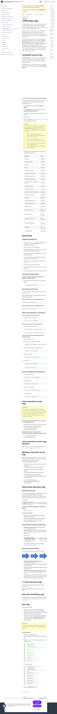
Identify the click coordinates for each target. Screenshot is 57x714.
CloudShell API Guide (5, 12)
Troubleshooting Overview (7, 24)
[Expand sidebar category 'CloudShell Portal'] (19, 11)
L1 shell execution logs (52, 54)
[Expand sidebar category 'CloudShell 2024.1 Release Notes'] (19, 54)
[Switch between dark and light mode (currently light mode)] (42, 2)
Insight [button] (3, 40)
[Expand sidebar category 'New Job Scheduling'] (19, 15)
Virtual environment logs (53, 50)
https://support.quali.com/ (39, 119)
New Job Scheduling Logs (52, 56)
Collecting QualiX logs (53, 11)
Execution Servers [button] (5, 48)
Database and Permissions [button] (7, 32)
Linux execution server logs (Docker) (52, 30)
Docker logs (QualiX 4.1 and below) (53, 19)
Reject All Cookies (37, 706)
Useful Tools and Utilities (7, 30)
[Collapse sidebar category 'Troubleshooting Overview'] (19, 25)
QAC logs (51, 58)
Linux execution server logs (52, 27)
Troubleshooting (4, 22)
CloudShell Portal (4, 10)
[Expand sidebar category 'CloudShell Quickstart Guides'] (19, 9)
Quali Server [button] (4, 44)
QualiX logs (52, 8)
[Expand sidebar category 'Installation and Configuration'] (19, 17)
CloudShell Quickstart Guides (7, 8)
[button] (4, 706)
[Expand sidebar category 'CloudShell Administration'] (19, 19)
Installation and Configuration (7, 16)
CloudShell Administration (6, 18)
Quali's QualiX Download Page (32, 242)
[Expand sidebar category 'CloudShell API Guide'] (19, 13)
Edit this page (25, 692)
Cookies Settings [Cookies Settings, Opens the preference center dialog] (37, 709)
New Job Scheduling (5, 14)
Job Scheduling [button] (5, 46)
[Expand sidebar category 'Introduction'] (19, 7)
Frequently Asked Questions (6, 20)
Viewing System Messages (29, 50)
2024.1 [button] (21, 1)
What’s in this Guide (6, 26)
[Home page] (23, 14)
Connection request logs (53, 13)
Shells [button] (3, 50)
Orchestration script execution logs (53, 46)
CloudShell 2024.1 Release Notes (7, 54)
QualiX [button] (3, 34)
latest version (43, 9)
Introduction (3, 6)
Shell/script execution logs (52, 38)
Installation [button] (4, 42)
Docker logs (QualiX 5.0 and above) (53, 23)
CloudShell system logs (41, 626)
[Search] (50, 2)
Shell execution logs (52, 41)
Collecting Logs (5, 28)
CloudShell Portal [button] (5, 36)
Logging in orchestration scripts (30, 545)
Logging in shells (29, 510)
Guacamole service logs (53, 16)
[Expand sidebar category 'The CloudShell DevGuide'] (19, 52)
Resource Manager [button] (5, 38)
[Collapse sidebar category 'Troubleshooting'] (19, 23)
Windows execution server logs (52, 34)
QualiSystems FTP (36, 134)
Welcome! (3, 4)
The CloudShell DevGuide (6, 52)
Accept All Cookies (37, 702)
